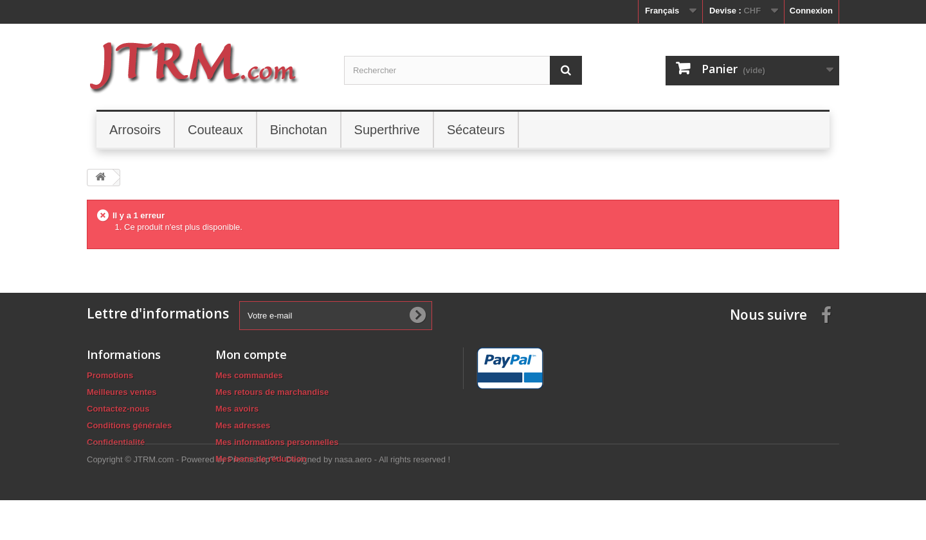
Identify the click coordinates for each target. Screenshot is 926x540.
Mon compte (251, 354)
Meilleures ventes (121, 392)
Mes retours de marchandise (272, 392)
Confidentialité (116, 442)
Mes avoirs (237, 409)
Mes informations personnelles (276, 442)
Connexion (811, 10)
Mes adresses (242, 425)
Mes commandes (249, 375)
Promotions (110, 375)
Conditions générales (129, 425)
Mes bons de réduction (261, 459)
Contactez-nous (118, 409)
